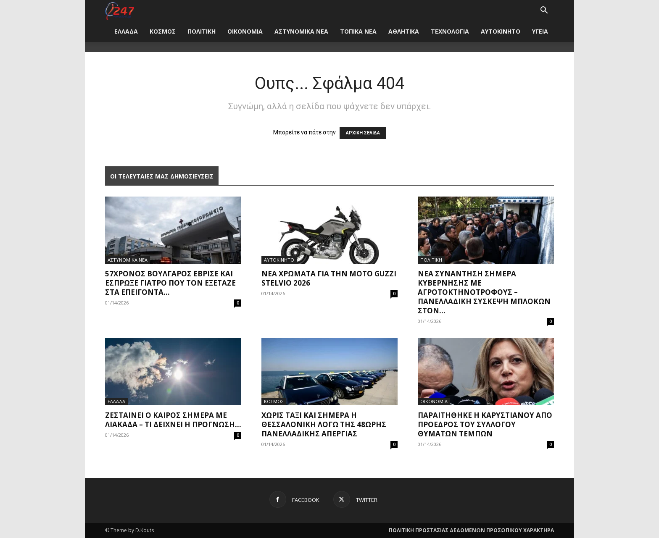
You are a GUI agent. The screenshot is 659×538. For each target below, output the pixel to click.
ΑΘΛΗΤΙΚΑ (403, 31)
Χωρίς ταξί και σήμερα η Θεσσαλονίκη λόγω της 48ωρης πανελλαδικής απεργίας (323, 424)
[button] (544, 11)
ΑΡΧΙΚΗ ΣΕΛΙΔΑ (363, 133)
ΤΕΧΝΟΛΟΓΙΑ (450, 31)
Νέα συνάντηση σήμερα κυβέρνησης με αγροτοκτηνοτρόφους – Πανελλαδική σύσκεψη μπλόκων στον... (484, 292)
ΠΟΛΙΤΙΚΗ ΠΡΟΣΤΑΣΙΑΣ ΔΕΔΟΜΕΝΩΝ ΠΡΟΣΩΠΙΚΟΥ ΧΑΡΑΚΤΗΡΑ (471, 530)
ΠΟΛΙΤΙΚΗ (201, 31)
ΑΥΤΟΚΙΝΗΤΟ (500, 31)
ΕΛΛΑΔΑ (126, 31)
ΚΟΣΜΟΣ (163, 31)
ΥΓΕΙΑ (540, 31)
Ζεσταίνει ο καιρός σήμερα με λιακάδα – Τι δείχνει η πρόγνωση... (173, 419)
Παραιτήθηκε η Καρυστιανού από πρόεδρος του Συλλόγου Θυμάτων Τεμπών (485, 424)
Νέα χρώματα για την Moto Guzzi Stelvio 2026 (328, 278)
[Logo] (119, 10)
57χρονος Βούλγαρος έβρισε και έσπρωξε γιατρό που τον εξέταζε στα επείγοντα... (170, 283)
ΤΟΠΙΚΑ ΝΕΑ (358, 31)
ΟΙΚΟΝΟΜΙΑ (245, 31)
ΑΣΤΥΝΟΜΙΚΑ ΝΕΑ (301, 31)
